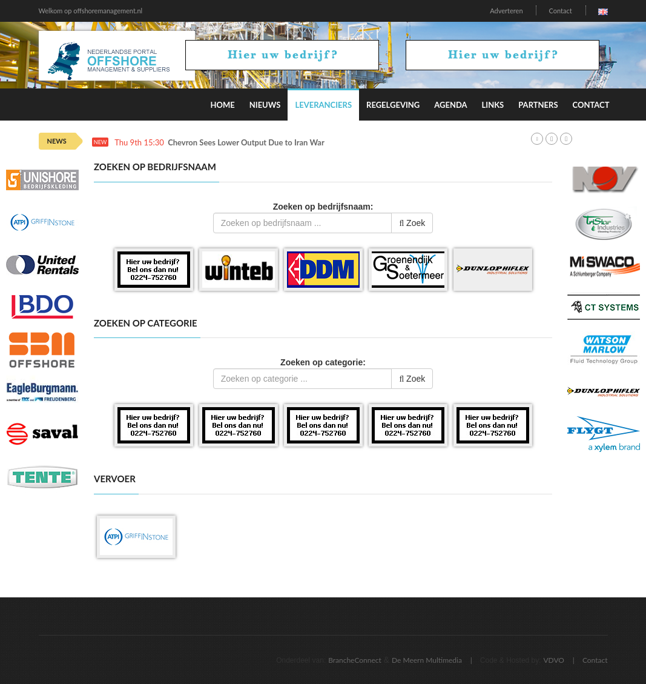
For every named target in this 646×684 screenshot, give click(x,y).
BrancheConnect (354, 660)
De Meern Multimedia (427, 660)
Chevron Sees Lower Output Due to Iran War (246, 142)
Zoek (412, 223)
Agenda (450, 105)
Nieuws (265, 105)
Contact (560, 11)
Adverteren (506, 11)
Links (493, 105)
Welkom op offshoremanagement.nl (91, 11)
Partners (538, 105)
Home (222, 105)
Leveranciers (323, 105)
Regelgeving (393, 105)
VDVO (553, 660)
